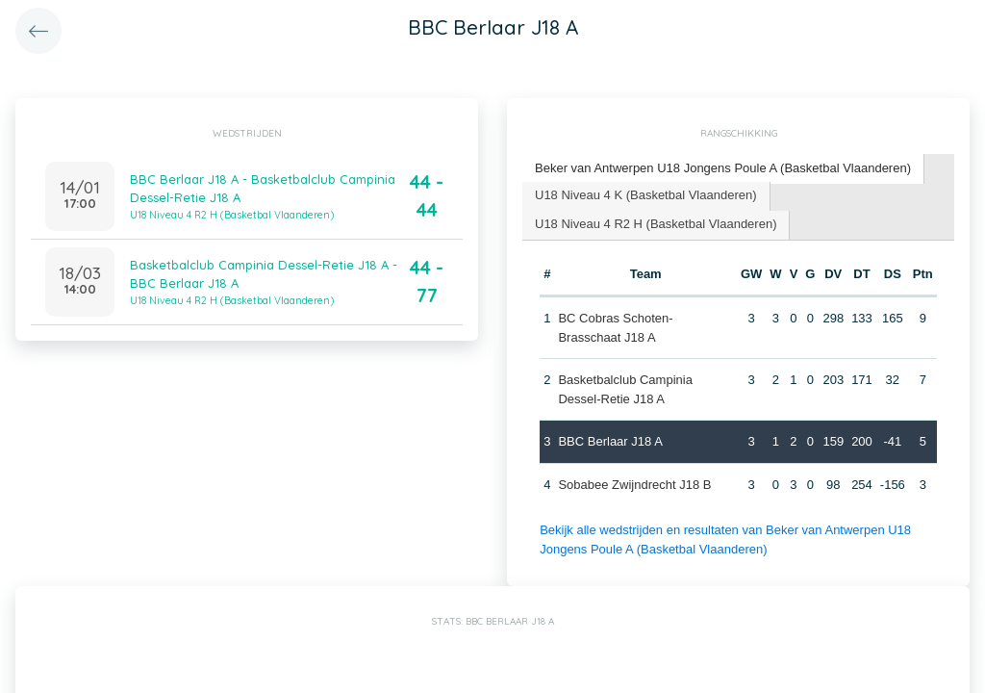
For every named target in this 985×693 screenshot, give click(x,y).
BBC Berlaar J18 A (610, 441)
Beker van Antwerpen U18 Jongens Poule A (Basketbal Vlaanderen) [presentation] (723, 168)
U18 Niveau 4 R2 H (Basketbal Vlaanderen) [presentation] (655, 224)
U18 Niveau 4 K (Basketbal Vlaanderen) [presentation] (646, 195)
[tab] (723, 169)
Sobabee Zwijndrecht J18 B (634, 484)
